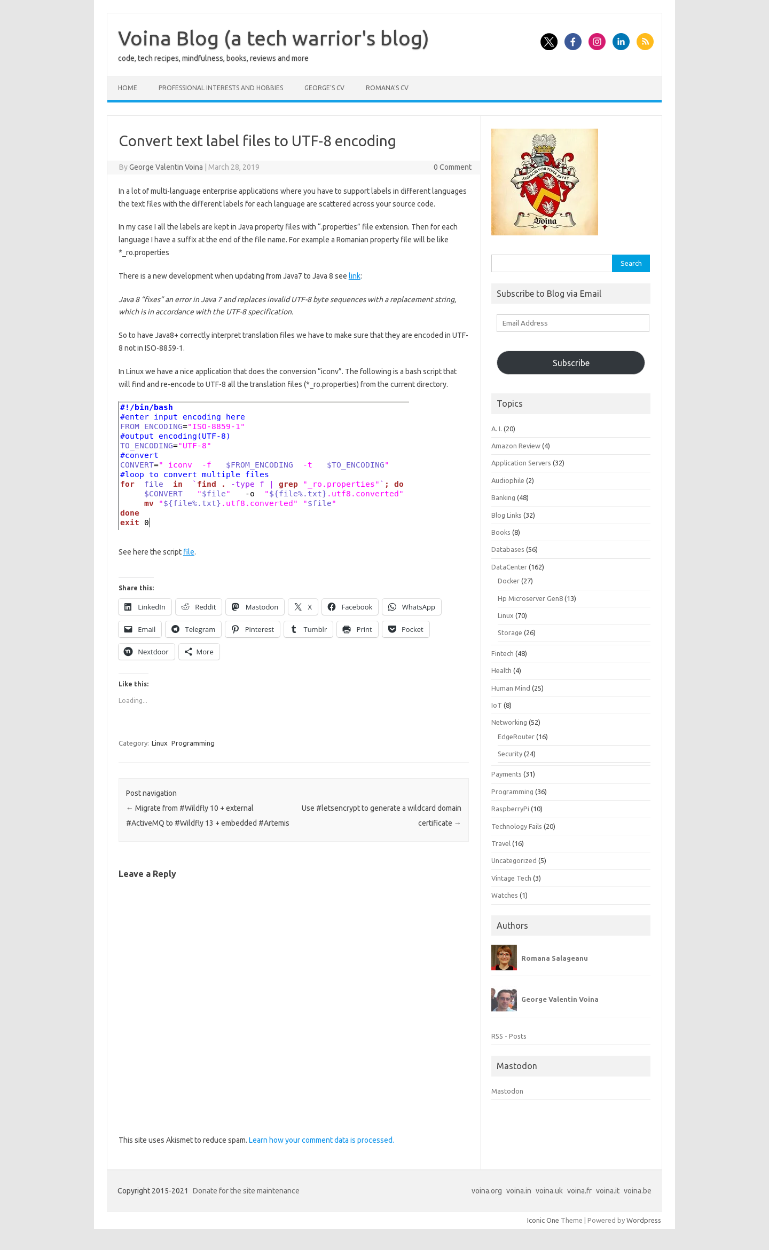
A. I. (496, 428)
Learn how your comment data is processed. (321, 1140)
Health (501, 670)
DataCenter (509, 567)
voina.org (487, 1190)
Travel (501, 843)
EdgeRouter (516, 736)
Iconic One (543, 1220)
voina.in (518, 1190)
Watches (504, 895)
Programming (193, 743)
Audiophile (507, 480)
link (354, 276)
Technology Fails (516, 826)
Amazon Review (515, 445)
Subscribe (571, 363)
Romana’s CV (387, 87)
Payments (506, 774)
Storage (510, 632)
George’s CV (324, 87)
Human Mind (510, 688)
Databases (507, 549)
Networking (509, 722)
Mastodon (507, 1091)
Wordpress (643, 1220)
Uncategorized (514, 860)
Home (127, 87)
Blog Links (506, 515)
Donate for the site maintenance (246, 1190)
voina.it (607, 1190)
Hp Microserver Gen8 (530, 598)
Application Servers (521, 462)
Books (501, 532)
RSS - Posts (509, 1036)
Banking (503, 497)
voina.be (638, 1190)
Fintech (502, 653)
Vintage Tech (511, 878)
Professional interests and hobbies (221, 87)
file (188, 552)
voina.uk (549, 1190)
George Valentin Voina (166, 167)
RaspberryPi (510, 808)
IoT (496, 705)
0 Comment (453, 167)
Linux (160, 743)
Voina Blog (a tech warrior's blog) (273, 38)
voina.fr (579, 1190)
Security (510, 753)
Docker (509, 580)
